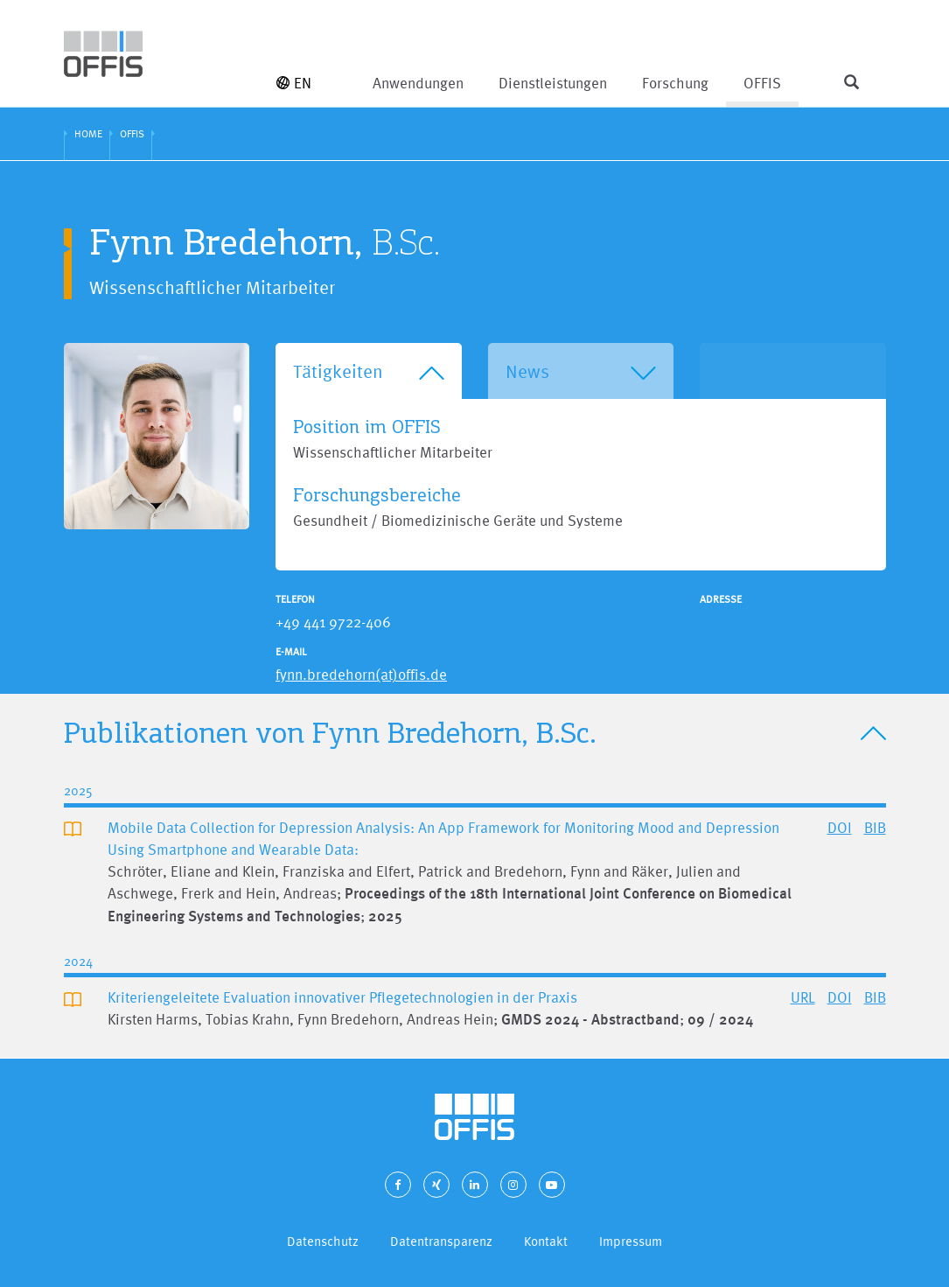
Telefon (295, 599)
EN (293, 82)
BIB (875, 827)
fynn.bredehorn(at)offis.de (361, 674)
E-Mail (291, 652)
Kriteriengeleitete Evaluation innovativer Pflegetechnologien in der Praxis (342, 997)
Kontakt (546, 1241)
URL (803, 997)
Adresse (721, 599)
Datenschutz (323, 1241)
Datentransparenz (441, 1241)
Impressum (630, 1241)
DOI (839, 827)
